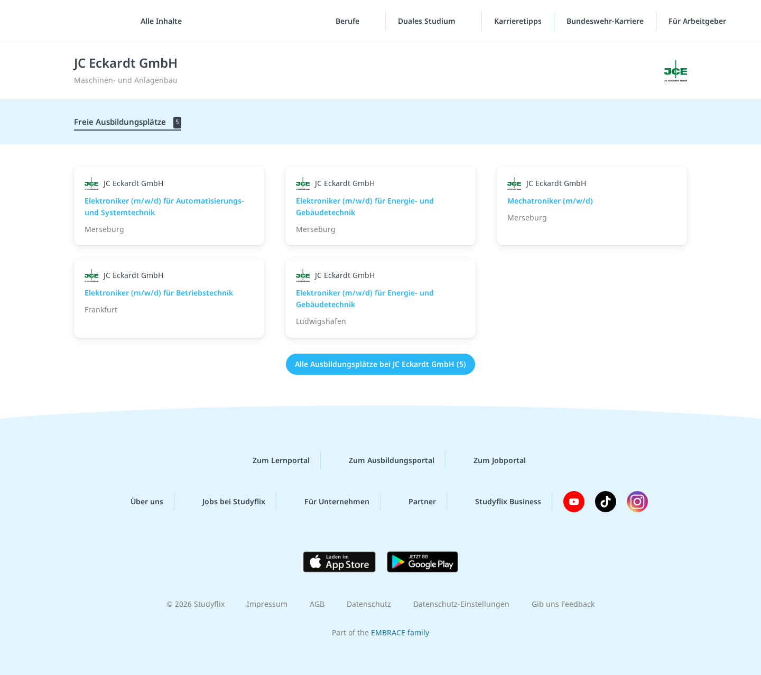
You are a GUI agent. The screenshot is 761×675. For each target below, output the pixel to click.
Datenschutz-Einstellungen (461, 604)
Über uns (138, 501)
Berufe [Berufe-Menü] (348, 21)
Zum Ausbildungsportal (383, 460)
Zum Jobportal (491, 460)
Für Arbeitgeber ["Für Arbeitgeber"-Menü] (698, 21)
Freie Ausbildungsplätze (127, 122)
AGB (317, 604)
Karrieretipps (518, 21)
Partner (414, 501)
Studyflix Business (499, 501)
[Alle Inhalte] (157, 21)
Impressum (267, 604)
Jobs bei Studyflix (225, 501)
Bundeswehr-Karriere (605, 21)
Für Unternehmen (328, 501)
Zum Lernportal (273, 460)
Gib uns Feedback (563, 604)
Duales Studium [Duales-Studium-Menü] (428, 21)
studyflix (70, 21)
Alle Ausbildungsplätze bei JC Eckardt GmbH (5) (380, 364)
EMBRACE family (400, 632)
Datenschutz (369, 604)
